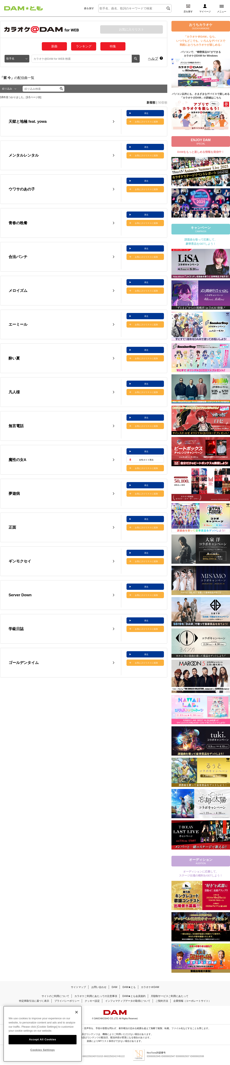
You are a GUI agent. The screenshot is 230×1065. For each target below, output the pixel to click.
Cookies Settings (42, 1054)
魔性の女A (17, 460)
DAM (114, 987)
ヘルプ (153, 58)
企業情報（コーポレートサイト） (192, 1000)
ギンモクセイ (20, 561)
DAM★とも (129, 987)
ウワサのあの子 (22, 189)
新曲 (54, 46)
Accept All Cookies (42, 1043)
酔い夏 (14, 358)
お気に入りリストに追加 (146, 121)
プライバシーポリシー (66, 1000)
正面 (12, 527)
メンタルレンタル (24, 155)
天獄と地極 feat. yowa (28, 121)
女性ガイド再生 (146, 460)
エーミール (18, 324)
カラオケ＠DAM (150, 987)
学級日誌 (16, 629)
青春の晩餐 (18, 223)
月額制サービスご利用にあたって (169, 996)
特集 (113, 46)
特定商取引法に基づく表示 (34, 1000)
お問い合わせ (98, 987)
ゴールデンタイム (24, 663)
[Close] (76, 1016)
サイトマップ (78, 987)
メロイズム (18, 291)
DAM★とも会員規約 (134, 996)
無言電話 (16, 426)
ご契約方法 (162, 1000)
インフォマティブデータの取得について (127, 1000)
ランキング (84, 46)
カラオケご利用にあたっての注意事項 (95, 996)
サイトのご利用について (55, 996)
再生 (146, 113)
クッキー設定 (92, 1000)
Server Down (20, 595)
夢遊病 (14, 493)
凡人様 (14, 392)
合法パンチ (18, 257)
